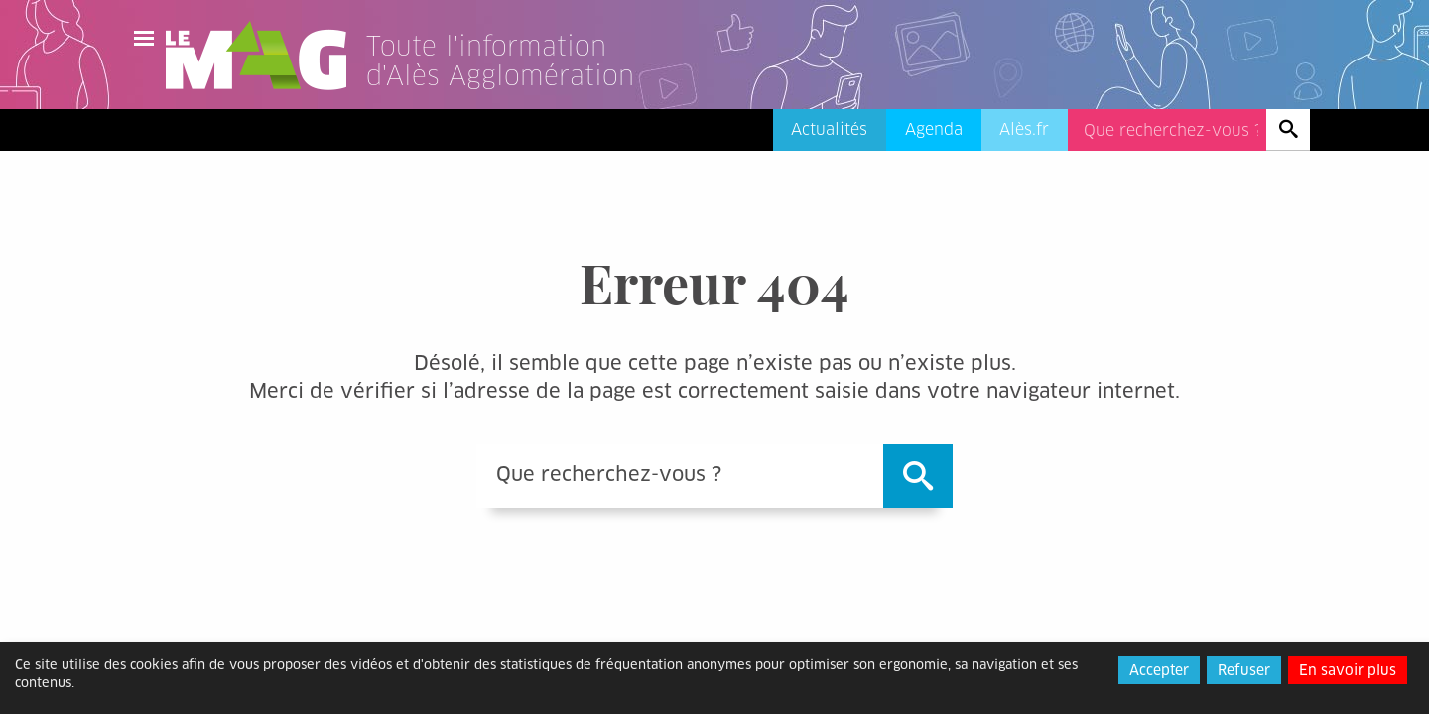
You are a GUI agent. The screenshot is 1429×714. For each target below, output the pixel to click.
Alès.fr (1024, 129)
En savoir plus (1347, 670)
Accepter (1159, 670)
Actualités (829, 129)
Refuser (1244, 670)
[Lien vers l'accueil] (525, 83)
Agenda (934, 129)
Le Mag (265, 55)
